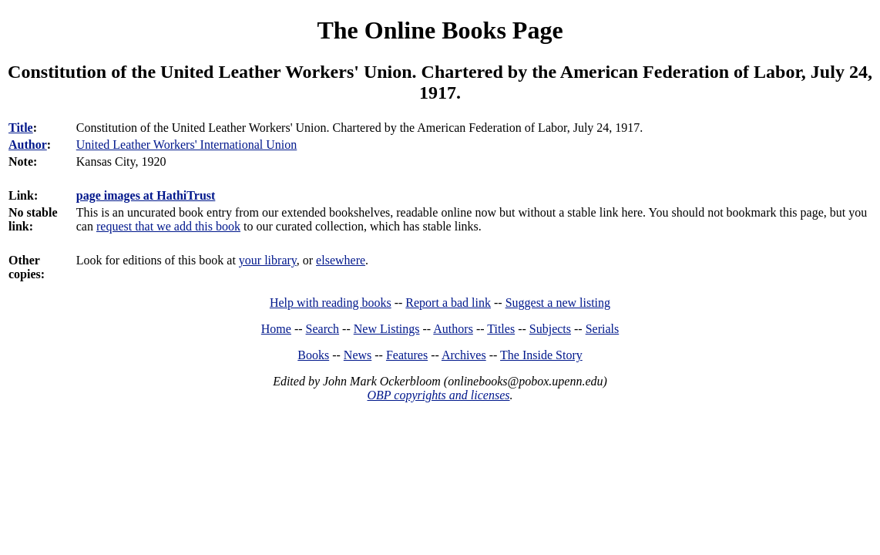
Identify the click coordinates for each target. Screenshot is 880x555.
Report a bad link (448, 302)
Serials (603, 328)
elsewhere (340, 260)
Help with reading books (330, 302)
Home (276, 328)
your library (268, 260)
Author (27, 144)
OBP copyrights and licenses (438, 395)
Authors (453, 328)
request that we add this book (168, 226)
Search (323, 328)
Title (20, 127)
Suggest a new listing (557, 302)
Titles (501, 328)
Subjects (550, 328)
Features (407, 355)
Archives (464, 355)
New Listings (387, 328)
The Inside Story (541, 355)
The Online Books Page (440, 30)
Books (313, 355)
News (357, 355)
